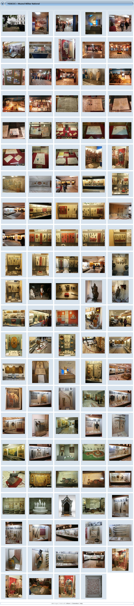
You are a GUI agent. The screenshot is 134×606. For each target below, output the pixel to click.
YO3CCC (11, 4)
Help (81, 603)
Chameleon (75, 603)
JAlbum (68, 603)
